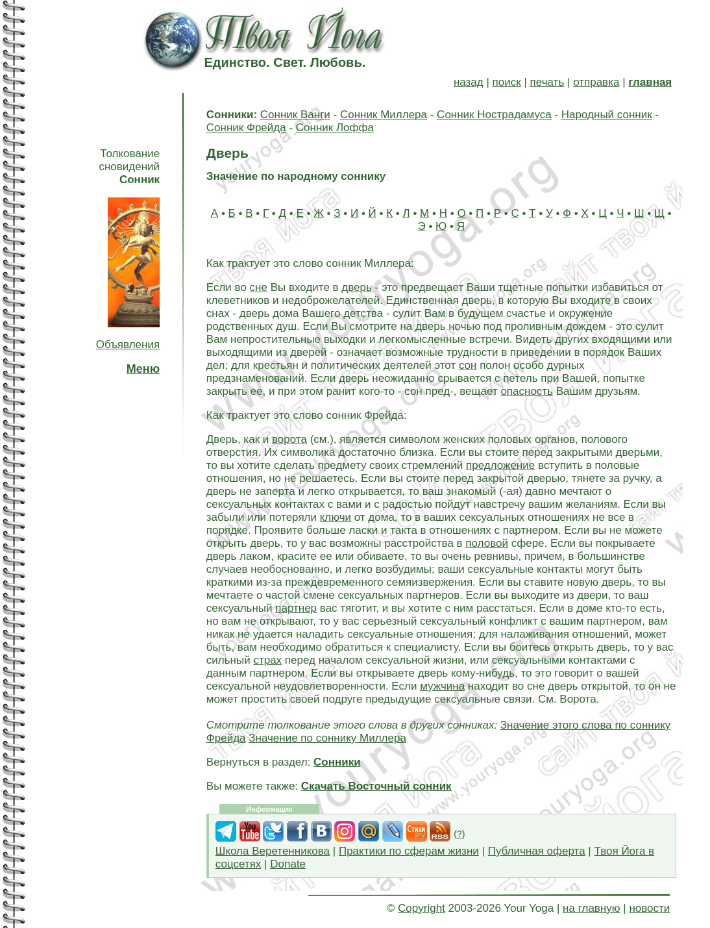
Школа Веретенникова (272, 851)
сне (258, 287)
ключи (335, 517)
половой (486, 543)
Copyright (421, 908)
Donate (288, 864)
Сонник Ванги (295, 114)
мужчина (442, 686)
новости (649, 908)
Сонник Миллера (383, 114)
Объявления (128, 344)
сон (468, 365)
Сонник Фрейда (246, 127)
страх (267, 660)
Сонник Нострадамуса (494, 114)
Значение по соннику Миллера (327, 738)
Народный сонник (606, 114)
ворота (289, 439)
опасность (526, 391)
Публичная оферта (536, 851)
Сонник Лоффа (335, 127)
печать (547, 82)
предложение (500, 465)
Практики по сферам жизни (409, 851)
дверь (356, 287)
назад (469, 82)
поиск (507, 82)
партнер (296, 608)
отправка (596, 82)
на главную (591, 908)
